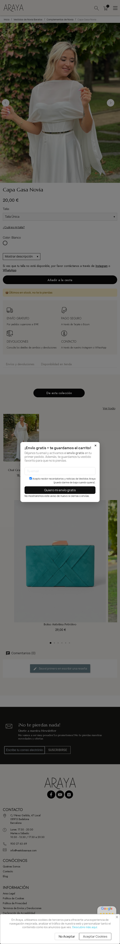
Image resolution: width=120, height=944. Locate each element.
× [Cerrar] (95, 446)
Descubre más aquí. (85, 927)
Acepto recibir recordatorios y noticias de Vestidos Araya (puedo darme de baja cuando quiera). (62, 480)
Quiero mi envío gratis (60, 490)
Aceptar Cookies (95, 936)
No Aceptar (67, 936)
